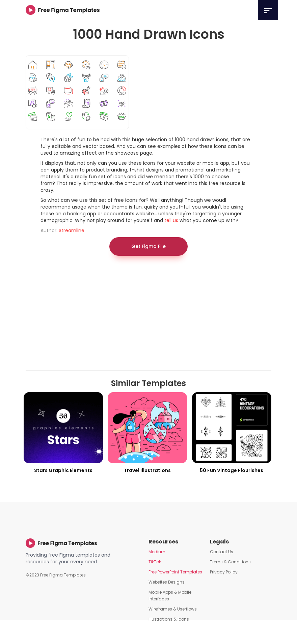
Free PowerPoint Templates (175, 572)
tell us (171, 220)
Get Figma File (148, 246)
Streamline (71, 230)
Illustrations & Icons (168, 619)
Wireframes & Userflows (172, 609)
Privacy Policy (224, 572)
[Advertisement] (148, 316)
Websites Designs (166, 582)
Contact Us (221, 552)
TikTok (154, 562)
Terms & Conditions (230, 562)
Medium (156, 552)
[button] (268, 10)
